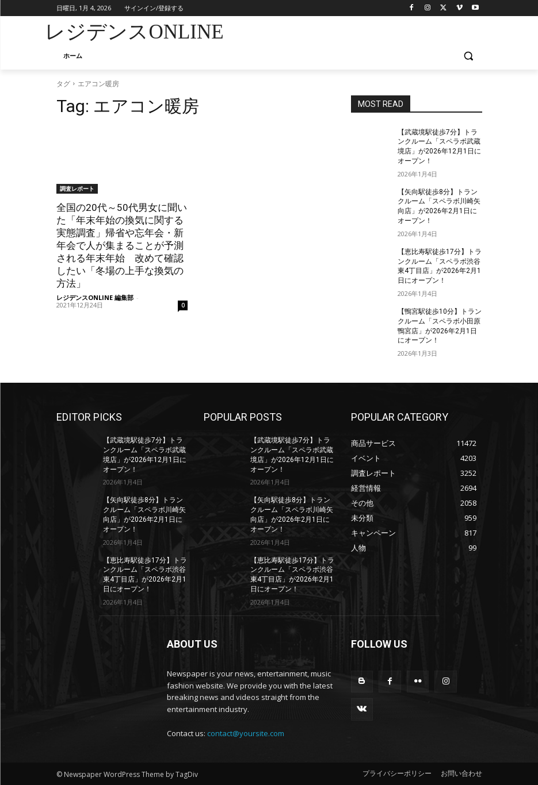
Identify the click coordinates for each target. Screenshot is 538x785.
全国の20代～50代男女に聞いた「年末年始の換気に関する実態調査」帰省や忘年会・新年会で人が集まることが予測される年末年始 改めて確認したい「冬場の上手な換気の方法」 (121, 245)
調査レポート (77, 188)
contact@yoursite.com (245, 733)
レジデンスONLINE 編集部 (94, 297)
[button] (468, 56)
